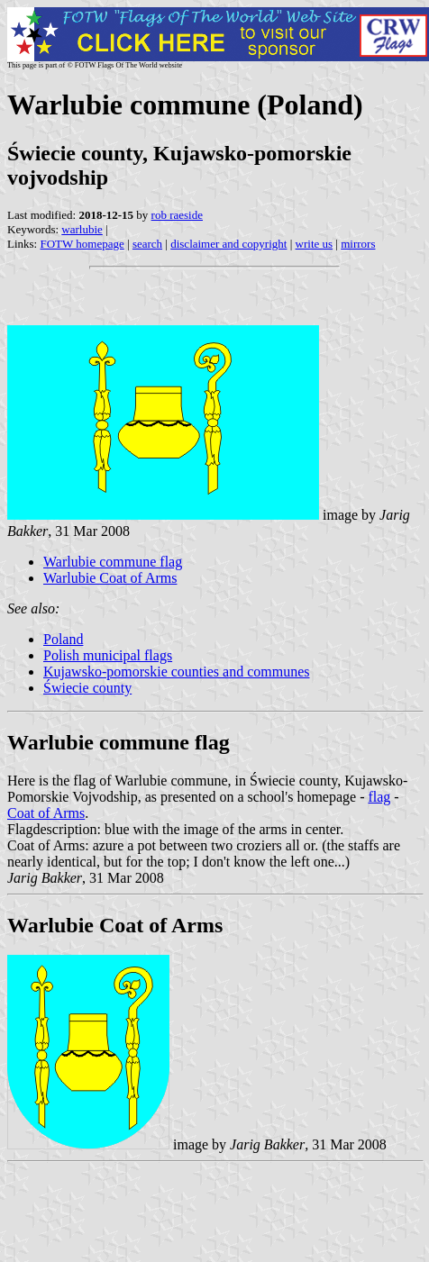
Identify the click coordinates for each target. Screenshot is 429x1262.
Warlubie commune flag (112, 561)
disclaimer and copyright (228, 243)
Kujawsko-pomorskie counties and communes (176, 671)
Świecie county (87, 687)
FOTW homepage (81, 243)
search (147, 243)
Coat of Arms (46, 813)
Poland (63, 639)
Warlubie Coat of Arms (110, 578)
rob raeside (177, 215)
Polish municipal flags (107, 655)
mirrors (358, 243)
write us (314, 243)
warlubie (81, 229)
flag (379, 796)
